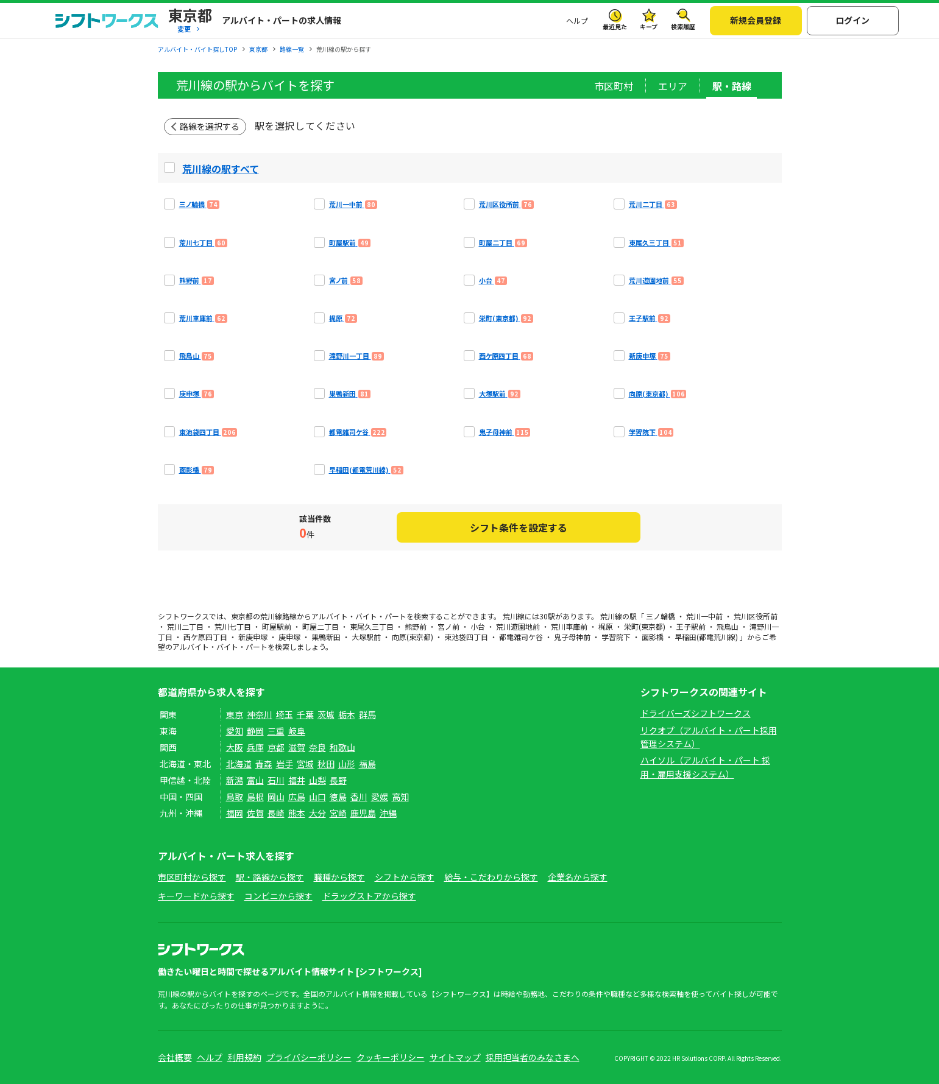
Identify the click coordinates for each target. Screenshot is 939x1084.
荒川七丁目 (232, 626)
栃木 (346, 714)
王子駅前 (691, 626)
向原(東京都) (412, 637)
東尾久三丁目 (372, 626)
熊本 (296, 813)
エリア (672, 86)
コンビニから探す (278, 896)
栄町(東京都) (644, 626)
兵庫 (255, 747)
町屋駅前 (276, 626)
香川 (358, 796)
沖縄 (388, 813)
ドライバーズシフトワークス (695, 713)
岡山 (276, 796)
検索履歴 (683, 26)
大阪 (234, 747)
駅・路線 (731, 86)
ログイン (852, 20)
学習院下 (616, 637)
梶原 (605, 626)
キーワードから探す (196, 896)
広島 (296, 796)
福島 (367, 764)
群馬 (367, 714)
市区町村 (613, 86)
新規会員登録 (755, 20)
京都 (276, 747)
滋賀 (296, 747)
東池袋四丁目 (466, 637)
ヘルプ (577, 20)
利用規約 (244, 1057)
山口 (317, 796)
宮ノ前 (448, 626)
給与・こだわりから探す (491, 877)
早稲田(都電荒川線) (706, 637)
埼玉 (284, 714)
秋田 (326, 764)
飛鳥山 (728, 626)
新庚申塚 (253, 637)
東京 (234, 714)
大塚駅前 (366, 637)
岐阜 (296, 731)
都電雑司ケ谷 (521, 637)
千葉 (305, 714)
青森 (263, 764)
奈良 (317, 747)
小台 (477, 626)
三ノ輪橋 (660, 616)
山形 (346, 764)
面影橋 (653, 637)
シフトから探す (404, 877)
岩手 (284, 764)
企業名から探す (578, 877)
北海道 (239, 764)
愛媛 (379, 796)
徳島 (338, 796)
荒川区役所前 (756, 616)
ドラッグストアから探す (369, 896)
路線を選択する (209, 126)
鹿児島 (363, 813)
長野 (338, 780)
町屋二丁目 (320, 626)
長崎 (276, 813)
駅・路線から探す (270, 877)
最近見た (615, 26)
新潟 (234, 780)
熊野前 (416, 626)
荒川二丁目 (185, 626)
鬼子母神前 (572, 637)
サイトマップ (455, 1057)
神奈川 (259, 714)
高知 (400, 796)
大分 (317, 813)
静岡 (255, 731)
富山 (255, 780)
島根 (255, 796)
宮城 (305, 764)
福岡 (234, 813)
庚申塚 (289, 637)
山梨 (317, 780)
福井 (296, 780)
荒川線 (271, 616)
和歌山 (342, 747)
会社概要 (175, 1057)
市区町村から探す (192, 877)
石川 (276, 780)
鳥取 (234, 796)
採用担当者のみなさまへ (532, 1057)
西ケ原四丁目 (205, 637)
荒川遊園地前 (518, 626)
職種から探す (339, 877)
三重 (276, 731)
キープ (648, 26)
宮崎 (338, 813)
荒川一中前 (704, 616)
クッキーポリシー (390, 1057)
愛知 (234, 731)
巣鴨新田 (326, 637)
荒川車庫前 (569, 626)
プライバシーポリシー (309, 1057)
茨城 (326, 714)
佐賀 (255, 813)
